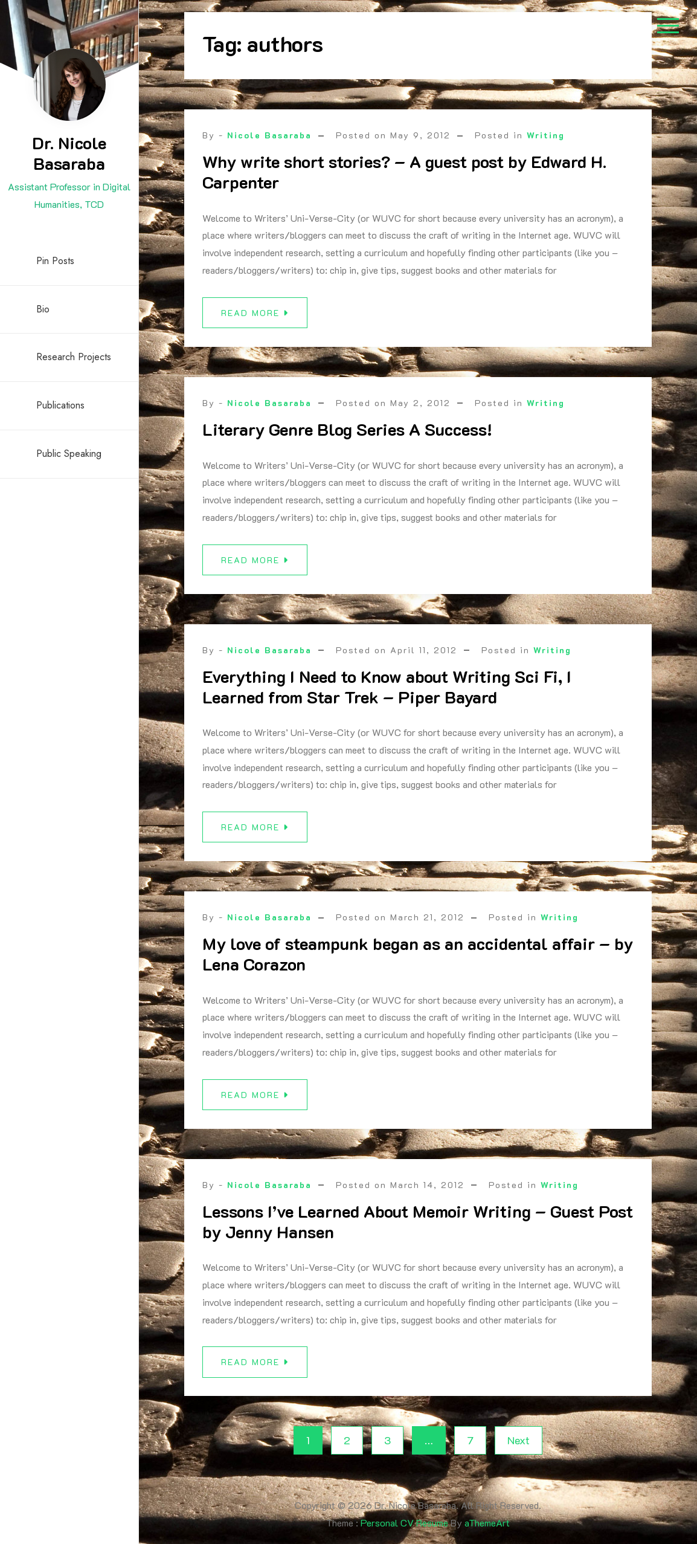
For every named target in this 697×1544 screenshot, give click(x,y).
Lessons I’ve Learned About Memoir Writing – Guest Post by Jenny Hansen (417, 1227)
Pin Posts (55, 261)
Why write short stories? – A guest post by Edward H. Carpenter (404, 171)
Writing (546, 135)
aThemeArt (487, 1522)
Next (518, 1440)
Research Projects (73, 357)
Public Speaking (68, 453)
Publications (60, 405)
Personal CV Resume (404, 1522)
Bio (43, 309)
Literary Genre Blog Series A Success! (347, 435)
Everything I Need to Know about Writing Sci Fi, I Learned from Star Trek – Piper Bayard (386, 692)
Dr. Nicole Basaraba (69, 153)
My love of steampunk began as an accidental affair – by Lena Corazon (417, 959)
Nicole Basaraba (269, 135)
